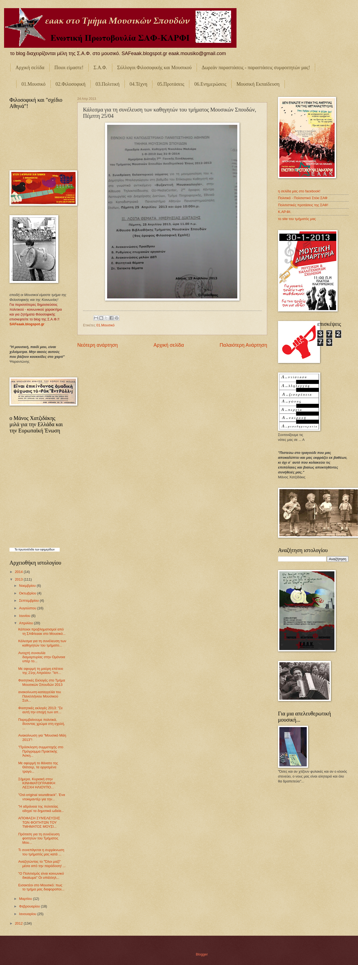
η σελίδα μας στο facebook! (299, 191)
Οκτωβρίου (28, 593)
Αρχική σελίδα (29, 67)
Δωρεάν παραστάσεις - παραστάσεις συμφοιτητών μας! (256, 67)
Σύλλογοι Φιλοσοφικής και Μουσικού (154, 67)
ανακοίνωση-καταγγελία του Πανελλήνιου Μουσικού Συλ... (39, 696)
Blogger (202, 954)
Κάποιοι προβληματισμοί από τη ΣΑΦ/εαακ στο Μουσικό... (42, 631)
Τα (16, 549)
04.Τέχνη (138, 84)
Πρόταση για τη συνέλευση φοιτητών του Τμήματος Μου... (38, 838)
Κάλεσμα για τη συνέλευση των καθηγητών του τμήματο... (42, 643)
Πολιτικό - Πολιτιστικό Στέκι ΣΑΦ (302, 198)
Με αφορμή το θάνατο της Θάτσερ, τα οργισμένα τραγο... (38, 767)
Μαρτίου (26, 899)
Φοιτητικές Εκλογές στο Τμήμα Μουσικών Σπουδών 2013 (41, 682)
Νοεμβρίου (28, 586)
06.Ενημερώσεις (210, 84)
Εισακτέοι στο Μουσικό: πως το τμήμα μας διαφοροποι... (41, 887)
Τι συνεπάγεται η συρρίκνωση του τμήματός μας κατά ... (41, 852)
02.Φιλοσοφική (71, 84)
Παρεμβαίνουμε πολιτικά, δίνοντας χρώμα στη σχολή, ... (41, 724)
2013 (19, 579)
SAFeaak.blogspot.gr (26, 324)
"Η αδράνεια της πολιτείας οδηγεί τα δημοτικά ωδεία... (41, 808)
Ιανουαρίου (28, 914)
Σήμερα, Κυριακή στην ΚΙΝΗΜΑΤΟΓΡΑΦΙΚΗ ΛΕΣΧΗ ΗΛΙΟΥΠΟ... (36, 783)
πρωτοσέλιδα (26, 549)
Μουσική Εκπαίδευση (258, 84)
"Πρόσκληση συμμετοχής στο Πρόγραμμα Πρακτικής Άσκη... (40, 751)
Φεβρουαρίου (30, 906)
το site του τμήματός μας (297, 219)
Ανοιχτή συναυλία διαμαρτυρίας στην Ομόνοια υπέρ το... (41, 657)
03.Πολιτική (107, 84)
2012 (19, 923)
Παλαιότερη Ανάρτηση (243, 345)
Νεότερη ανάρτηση (97, 345)
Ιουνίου (25, 616)
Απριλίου (26, 623)
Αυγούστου (28, 608)
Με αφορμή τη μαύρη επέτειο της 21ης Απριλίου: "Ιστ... (40, 671)
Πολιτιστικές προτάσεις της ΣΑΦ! (303, 205)
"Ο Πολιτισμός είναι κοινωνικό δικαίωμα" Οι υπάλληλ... (41, 875)
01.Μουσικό (33, 84)
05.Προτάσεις (170, 84)
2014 (19, 572)
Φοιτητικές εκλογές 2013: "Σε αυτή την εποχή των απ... (40, 710)
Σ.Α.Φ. (100, 67)
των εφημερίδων (44, 549)
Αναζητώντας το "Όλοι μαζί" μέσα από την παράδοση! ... (42, 863)
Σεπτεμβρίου (29, 600)
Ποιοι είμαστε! (69, 67)
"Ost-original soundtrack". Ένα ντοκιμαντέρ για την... (41, 797)
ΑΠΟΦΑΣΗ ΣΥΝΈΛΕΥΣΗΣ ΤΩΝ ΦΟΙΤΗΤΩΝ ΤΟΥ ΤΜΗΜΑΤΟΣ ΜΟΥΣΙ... (39, 822)
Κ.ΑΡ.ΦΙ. (284, 212)
